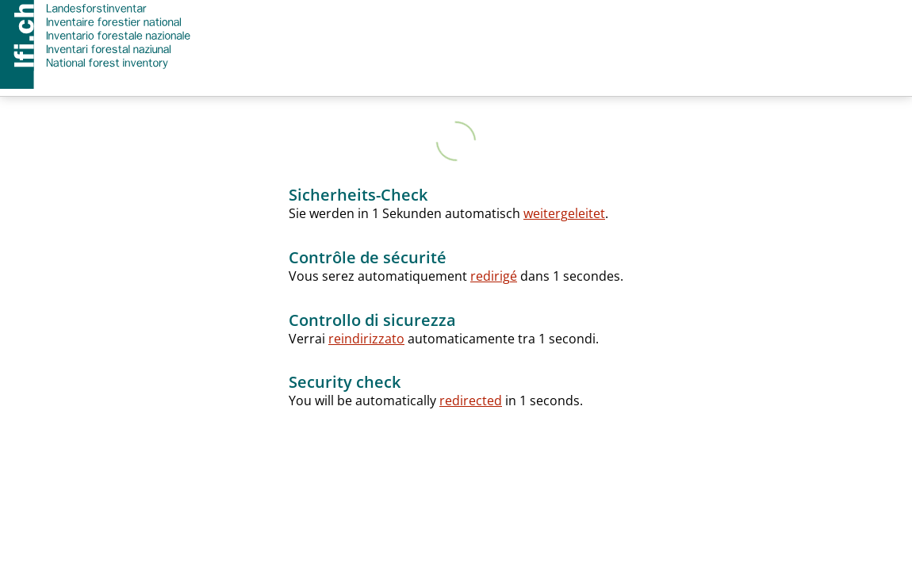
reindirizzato (366, 338)
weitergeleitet (564, 213)
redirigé (493, 276)
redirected (470, 400)
